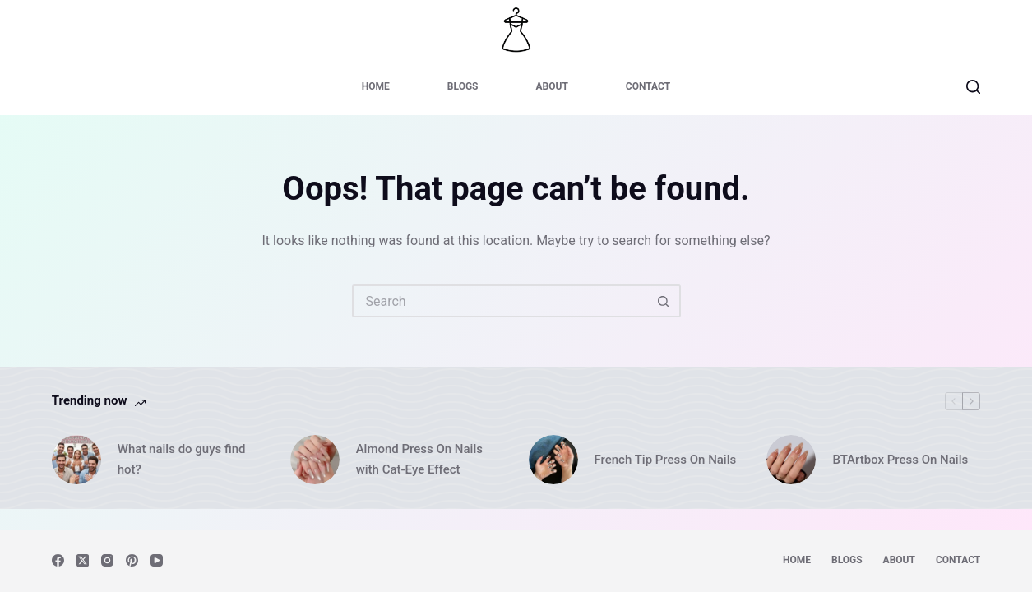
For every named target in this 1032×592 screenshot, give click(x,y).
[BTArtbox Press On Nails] (791, 459)
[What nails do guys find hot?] (76, 459)
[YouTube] (156, 560)
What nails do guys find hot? (182, 459)
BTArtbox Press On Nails (900, 459)
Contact (648, 86)
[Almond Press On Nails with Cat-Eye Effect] (315, 459)
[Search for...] (500, 300)
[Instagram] (107, 560)
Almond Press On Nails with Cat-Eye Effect (419, 459)
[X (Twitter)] (82, 560)
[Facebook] (58, 560)
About (551, 86)
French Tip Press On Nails (666, 459)
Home (376, 86)
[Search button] (664, 300)
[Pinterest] (132, 560)
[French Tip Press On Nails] (553, 459)
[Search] (973, 87)
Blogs (463, 86)
